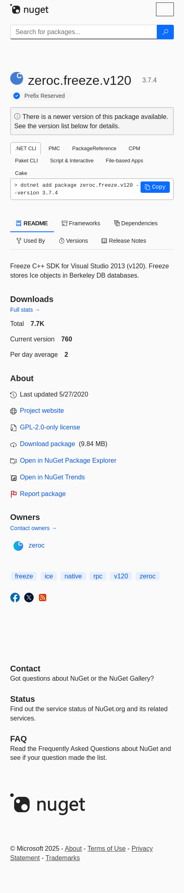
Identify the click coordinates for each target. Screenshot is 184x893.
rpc (97, 576)
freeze (24, 576)
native (73, 576)
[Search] (165, 32)
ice (49, 576)
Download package (47, 443)
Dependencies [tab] (136, 223)
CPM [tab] (134, 148)
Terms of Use (106, 848)
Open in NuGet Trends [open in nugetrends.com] (52, 477)
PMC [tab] (54, 148)
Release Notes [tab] (124, 241)
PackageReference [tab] (94, 148)
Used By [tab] (30, 241)
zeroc (37, 545)
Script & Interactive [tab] (71, 160)
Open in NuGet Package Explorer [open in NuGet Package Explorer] (68, 460)
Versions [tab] (73, 241)
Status (22, 699)
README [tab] (32, 223)
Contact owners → (33, 528)
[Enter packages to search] (83, 32)
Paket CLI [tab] (26, 160)
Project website (42, 410)
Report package (43, 493)
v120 (121, 576)
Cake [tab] (21, 173)
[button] (155, 187)
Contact (25, 668)
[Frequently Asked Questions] (18, 738)
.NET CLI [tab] (25, 148)
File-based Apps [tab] (124, 160)
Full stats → (25, 309)
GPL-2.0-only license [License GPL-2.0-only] (50, 427)
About (73, 848)
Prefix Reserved (44, 96)
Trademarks (62, 857)
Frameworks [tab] (81, 223)
